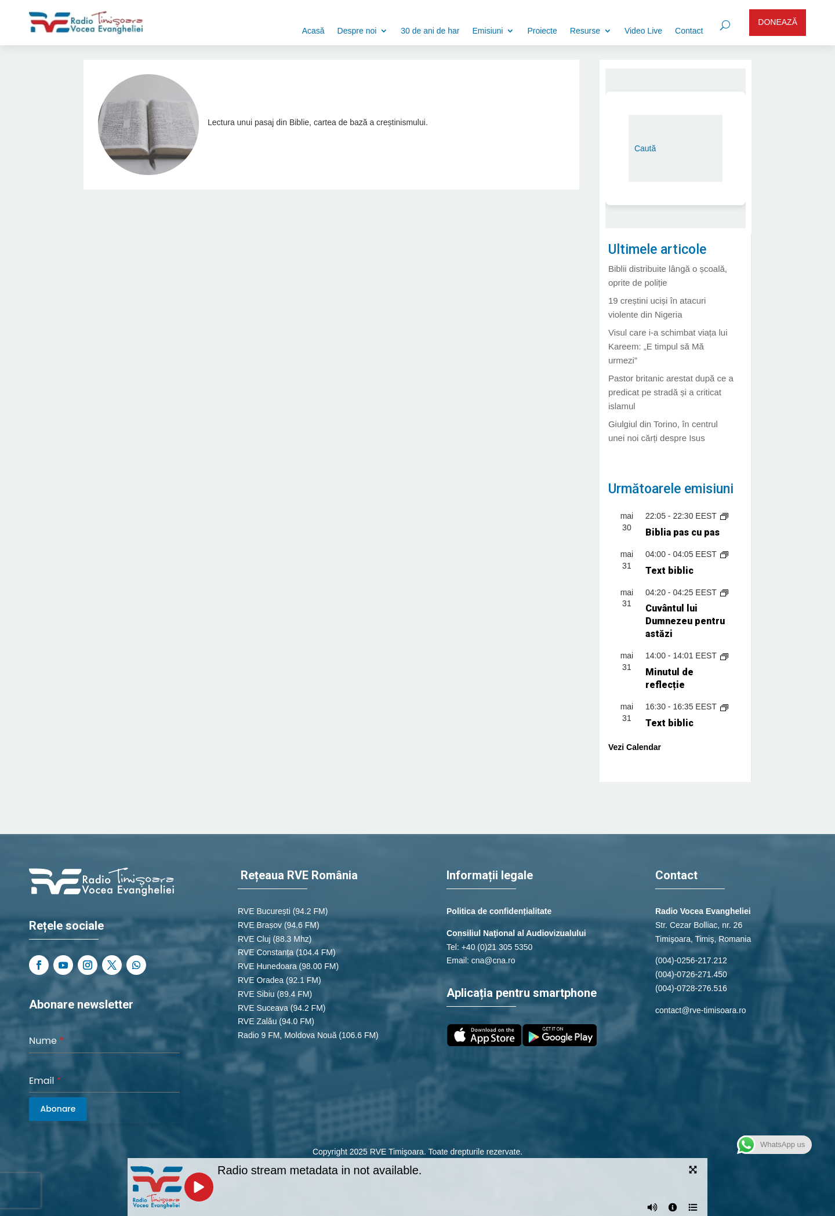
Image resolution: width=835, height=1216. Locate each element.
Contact (689, 31)
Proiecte (542, 31)
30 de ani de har (430, 31)
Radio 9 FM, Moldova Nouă (287, 1035)
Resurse (585, 31)
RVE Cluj (254, 939)
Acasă (313, 31)
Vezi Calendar (634, 747)
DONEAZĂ (777, 22)
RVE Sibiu (256, 994)
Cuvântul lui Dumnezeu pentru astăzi (685, 621)
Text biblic (669, 570)
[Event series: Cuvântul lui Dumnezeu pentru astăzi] (724, 592)
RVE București (264, 911)
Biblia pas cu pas (682, 532)
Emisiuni (488, 31)
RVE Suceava (263, 1008)
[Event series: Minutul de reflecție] (724, 655)
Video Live (643, 31)
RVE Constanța (265, 952)
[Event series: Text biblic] (724, 554)
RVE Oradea (261, 980)
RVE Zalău (257, 1021)
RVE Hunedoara (267, 966)
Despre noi (357, 31)
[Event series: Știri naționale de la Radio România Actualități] (724, 515)
